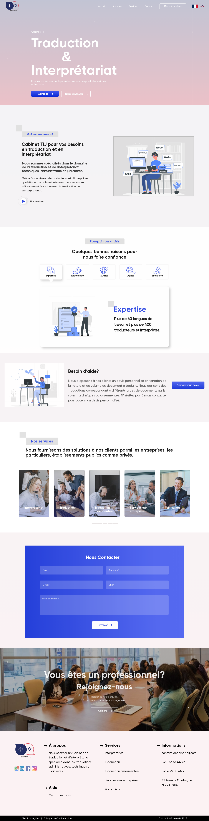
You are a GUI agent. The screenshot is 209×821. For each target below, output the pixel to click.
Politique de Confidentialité (57, 818)
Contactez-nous (60, 795)
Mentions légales (31, 818)
